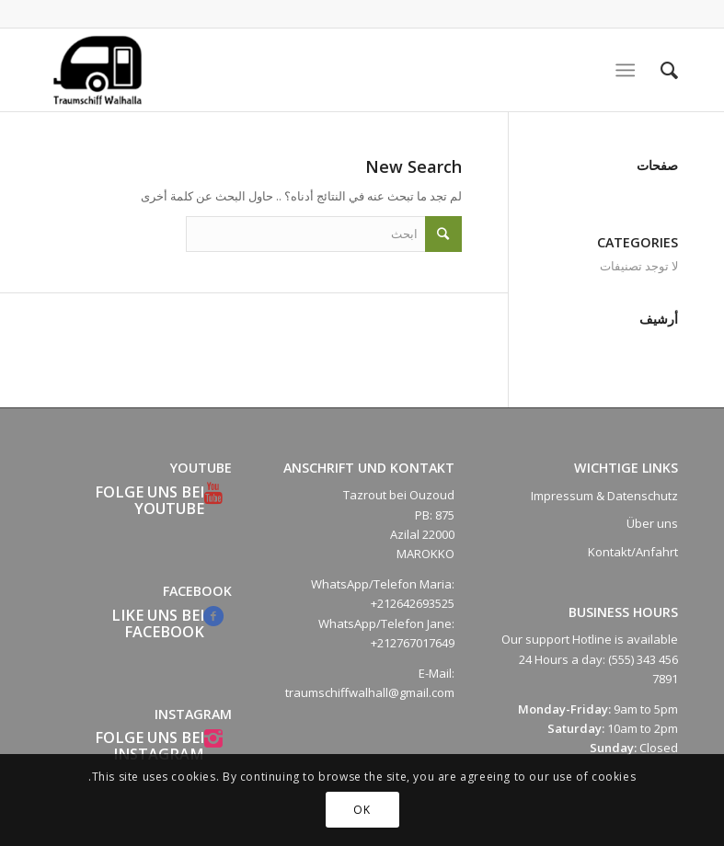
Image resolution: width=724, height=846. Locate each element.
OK (361, 809)
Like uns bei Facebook (157, 623)
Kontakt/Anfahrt (633, 551)
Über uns (652, 523)
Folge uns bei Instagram (149, 745)
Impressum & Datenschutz (604, 495)
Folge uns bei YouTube (149, 500)
